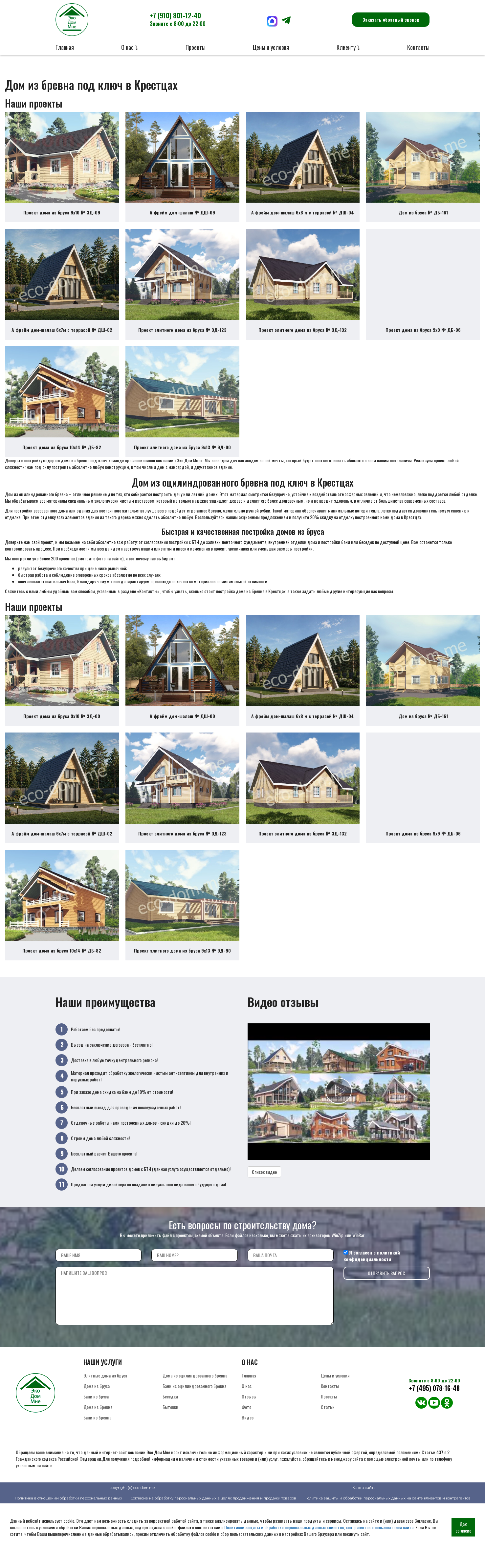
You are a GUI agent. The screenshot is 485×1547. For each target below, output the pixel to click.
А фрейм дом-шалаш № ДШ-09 (182, 219)
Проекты (196, 47)
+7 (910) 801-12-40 (178, 19)
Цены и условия (271, 47)
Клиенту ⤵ (348, 47)
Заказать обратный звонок (391, 19)
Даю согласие (463, 1527)
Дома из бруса (96, 1429)
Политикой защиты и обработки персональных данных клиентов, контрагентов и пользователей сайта (318, 1527)
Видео (248, 1460)
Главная (64, 47)
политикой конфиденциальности (371, 1299)
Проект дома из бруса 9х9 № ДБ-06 (423, 344)
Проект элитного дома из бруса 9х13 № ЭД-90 (182, 469)
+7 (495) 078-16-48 (434, 1431)
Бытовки (170, 1450)
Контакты (418, 47)
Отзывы (249, 1439)
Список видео (264, 1215)
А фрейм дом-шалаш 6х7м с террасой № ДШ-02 (61, 344)
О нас (247, 1429)
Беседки (170, 1439)
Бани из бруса (96, 1439)
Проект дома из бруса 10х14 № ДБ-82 (61, 469)
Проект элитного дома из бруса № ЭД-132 (302, 344)
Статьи (328, 1450)
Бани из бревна (97, 1460)
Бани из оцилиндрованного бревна (194, 1429)
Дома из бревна (97, 1450)
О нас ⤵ (129, 47)
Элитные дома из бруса (105, 1419)
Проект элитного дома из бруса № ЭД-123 (182, 344)
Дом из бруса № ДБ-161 (423, 219)
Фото (246, 1450)
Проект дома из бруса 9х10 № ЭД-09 (61, 219)
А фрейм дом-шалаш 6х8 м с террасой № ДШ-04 (302, 219)
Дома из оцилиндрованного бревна (195, 1419)
